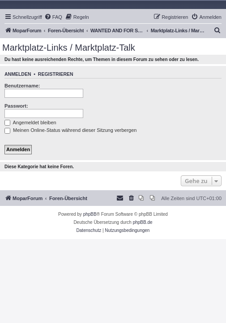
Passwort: (16, 106)
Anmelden (17, 74)
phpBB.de (143, 222)
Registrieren (55, 74)
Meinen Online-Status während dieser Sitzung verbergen (70, 130)
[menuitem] (53, 17)
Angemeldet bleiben (30, 122)
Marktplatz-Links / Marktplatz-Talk (68, 47)
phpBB (90, 214)
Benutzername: (22, 85)
